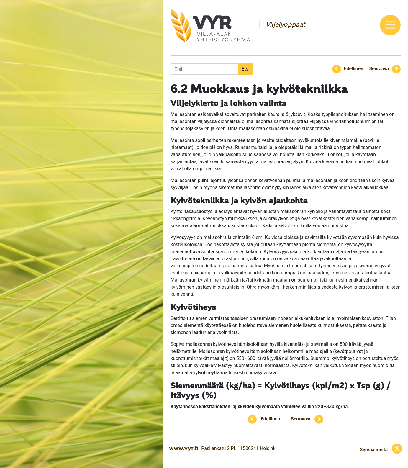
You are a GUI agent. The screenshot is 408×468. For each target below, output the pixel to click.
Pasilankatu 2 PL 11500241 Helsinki (238, 448)
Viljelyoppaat (285, 24)
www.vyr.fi (183, 447)
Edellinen (353, 68)
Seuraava (379, 68)
